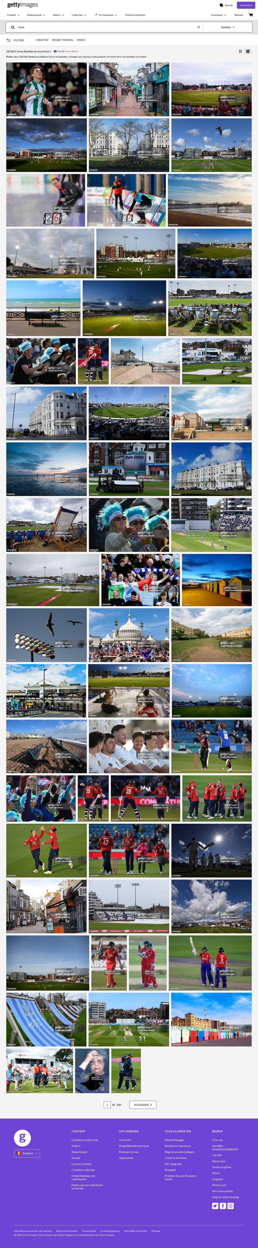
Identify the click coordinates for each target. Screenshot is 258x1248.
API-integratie (173, 1164)
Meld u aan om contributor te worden (87, 1186)
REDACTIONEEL (62, 39)
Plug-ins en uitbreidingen (179, 1151)
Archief (76, 1157)
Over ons (217, 1139)
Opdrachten (126, 1157)
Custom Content (81, 1164)
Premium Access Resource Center (180, 1177)
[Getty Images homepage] (22, 5)
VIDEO (81, 39)
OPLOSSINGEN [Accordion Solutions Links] (129, 1131)
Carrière (217, 1155)
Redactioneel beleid (67, 1230)
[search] (14, 27)
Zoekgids (170, 1169)
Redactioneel (79, 1151)
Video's (76, 1145)
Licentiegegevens (110, 1230)
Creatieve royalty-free (85, 1139)
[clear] (200, 27)
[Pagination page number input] (107, 1104)
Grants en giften (221, 1167)
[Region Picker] (27, 1153)
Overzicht (125, 1139)
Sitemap (155, 1230)
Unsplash (217, 1179)
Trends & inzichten (176, 1157)
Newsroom (218, 1161)
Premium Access (129, 1151)
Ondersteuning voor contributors (83, 1177)
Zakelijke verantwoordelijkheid (225, 1147)
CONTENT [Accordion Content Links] (78, 1131)
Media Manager (174, 1139)
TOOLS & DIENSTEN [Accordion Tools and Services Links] (178, 1131)
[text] (107, 27)
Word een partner (222, 1191)
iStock (216, 1173)
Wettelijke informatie (135, 1230)
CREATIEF (42, 39)
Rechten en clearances (178, 1145)
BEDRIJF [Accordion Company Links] (217, 1131)
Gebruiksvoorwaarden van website (33, 1230)
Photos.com (219, 1185)
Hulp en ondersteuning (225, 1197)
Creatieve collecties (83, 1169)
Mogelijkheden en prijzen (134, 1145)
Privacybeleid (89, 1230)
